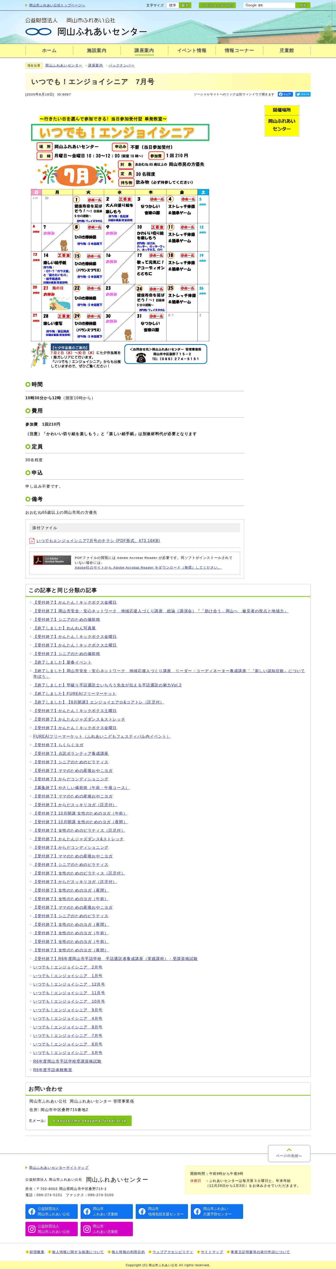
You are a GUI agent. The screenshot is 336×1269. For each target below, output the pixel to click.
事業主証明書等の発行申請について (260, 1252)
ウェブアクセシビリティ (173, 1252)
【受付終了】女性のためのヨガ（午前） (71, 899)
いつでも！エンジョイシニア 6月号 (68, 1044)
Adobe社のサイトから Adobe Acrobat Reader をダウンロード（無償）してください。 (148, 567)
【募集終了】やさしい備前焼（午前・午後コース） (81, 788)
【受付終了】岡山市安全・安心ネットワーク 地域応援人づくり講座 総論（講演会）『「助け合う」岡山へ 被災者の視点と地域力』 (160, 611)
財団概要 (37, 1252)
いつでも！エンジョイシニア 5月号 (68, 1053)
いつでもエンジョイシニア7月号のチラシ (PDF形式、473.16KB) (94, 541)
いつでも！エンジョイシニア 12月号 (69, 984)
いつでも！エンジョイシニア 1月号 (68, 976)
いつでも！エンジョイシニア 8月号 (68, 1027)
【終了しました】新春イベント (62, 662)
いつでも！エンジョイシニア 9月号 (68, 1010)
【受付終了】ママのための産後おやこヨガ (73, 771)
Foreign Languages (217, 5)
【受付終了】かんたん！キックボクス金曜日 (75, 602)
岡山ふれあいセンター (63, 65)
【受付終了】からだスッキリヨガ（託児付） (75, 805)
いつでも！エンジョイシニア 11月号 (69, 993)
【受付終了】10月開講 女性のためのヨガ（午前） (80, 813)
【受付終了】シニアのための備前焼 (66, 620)
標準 (172, 5)
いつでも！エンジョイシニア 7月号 (68, 1036)
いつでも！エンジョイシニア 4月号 (68, 1019)
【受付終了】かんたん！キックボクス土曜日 (75, 645)
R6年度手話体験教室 (52, 1070)
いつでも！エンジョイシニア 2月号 (68, 967)
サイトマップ (212, 1252)
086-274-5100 (101, 1195)
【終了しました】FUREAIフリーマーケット (74, 694)
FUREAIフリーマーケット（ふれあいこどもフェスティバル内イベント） (102, 736)
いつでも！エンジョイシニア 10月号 (69, 1001)
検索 (303, 5)
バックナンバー (121, 65)
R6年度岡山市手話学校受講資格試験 (67, 1061)
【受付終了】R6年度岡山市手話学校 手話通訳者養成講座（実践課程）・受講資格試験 (115, 959)
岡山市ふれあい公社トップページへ (57, 5)
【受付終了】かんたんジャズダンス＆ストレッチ (79, 719)
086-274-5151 (49, 1195)
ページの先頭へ (289, 1156)
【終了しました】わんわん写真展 (64, 628)
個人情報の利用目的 (128, 1252)
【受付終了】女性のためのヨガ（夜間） (71, 890)
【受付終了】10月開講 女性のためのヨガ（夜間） (80, 822)
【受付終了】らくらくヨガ (58, 745)
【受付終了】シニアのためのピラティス (71, 762)
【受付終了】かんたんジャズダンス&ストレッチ (78, 839)
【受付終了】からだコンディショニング (71, 779)
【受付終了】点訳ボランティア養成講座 (71, 753)
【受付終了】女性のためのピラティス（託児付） (79, 830)
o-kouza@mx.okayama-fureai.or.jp (89, 1121)
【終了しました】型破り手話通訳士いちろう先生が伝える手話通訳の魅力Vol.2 (107, 685)
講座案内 (95, 65)
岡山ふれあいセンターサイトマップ (59, 1167)
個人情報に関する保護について (78, 1252)
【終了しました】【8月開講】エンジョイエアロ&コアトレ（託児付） (98, 702)
